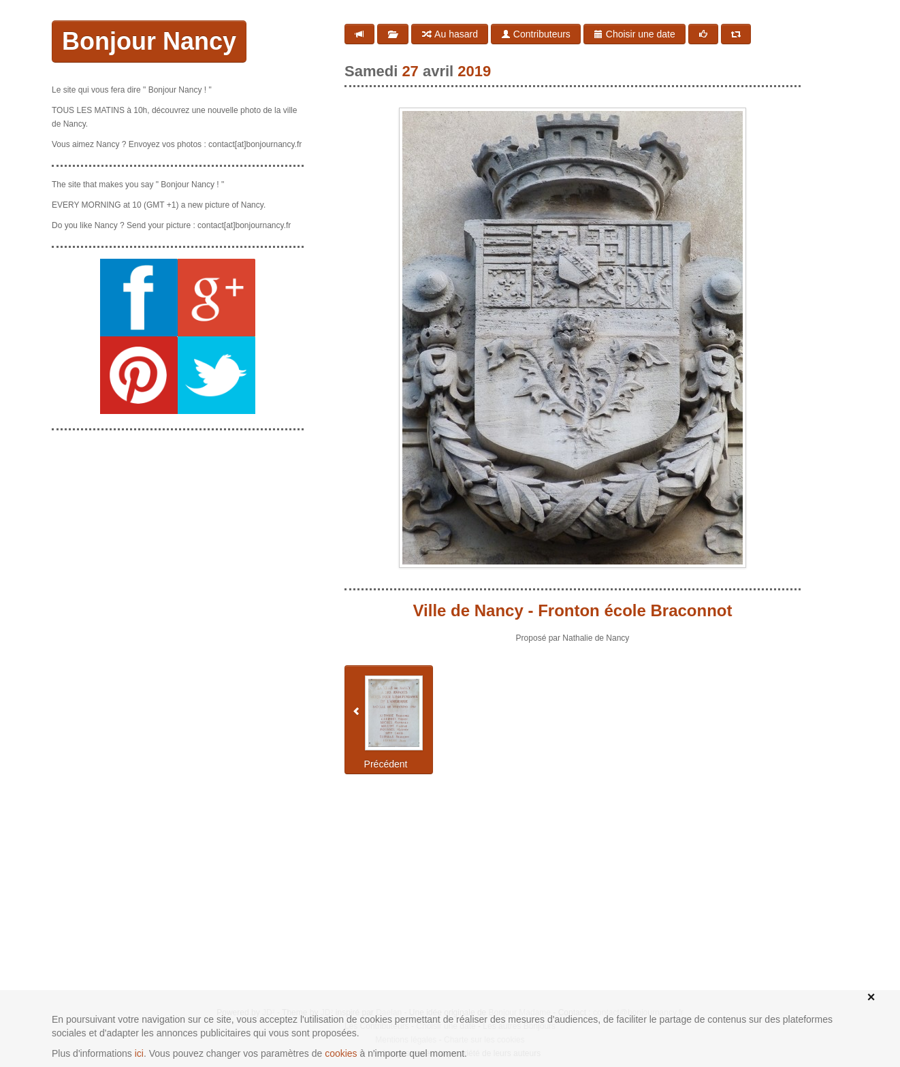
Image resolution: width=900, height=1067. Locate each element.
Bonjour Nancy (149, 41)
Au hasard (449, 34)
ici (139, 1053)
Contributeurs (535, 34)
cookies (341, 1053)
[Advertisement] (178, 526)
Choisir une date (634, 34)
